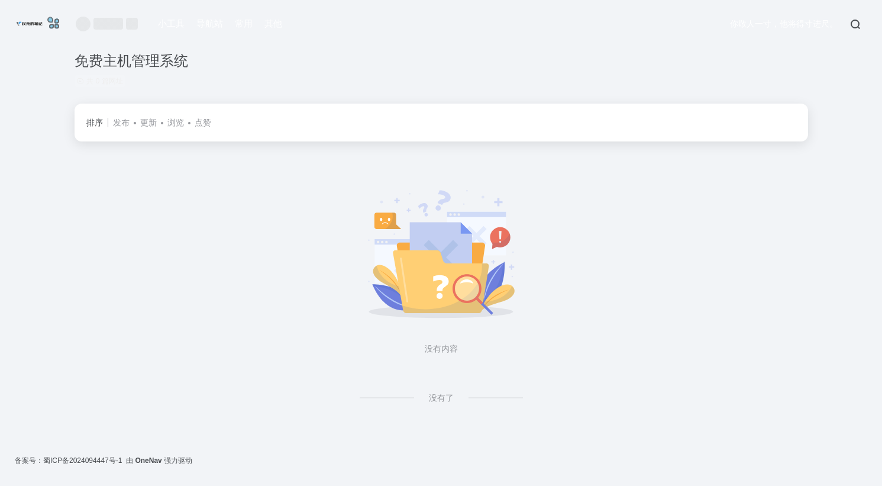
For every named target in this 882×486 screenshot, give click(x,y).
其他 (273, 23)
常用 (244, 23)
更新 (148, 122)
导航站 (209, 23)
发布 (121, 122)
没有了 (441, 398)
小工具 (171, 23)
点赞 (203, 122)
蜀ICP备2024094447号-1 (82, 460)
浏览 (175, 122)
